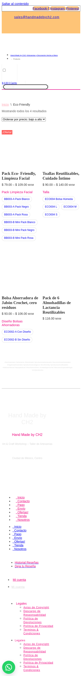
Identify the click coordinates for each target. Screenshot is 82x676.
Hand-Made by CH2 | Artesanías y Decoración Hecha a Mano (34, 55)
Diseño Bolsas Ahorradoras (12, 323)
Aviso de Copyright (36, 607)
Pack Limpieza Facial (17, 192)
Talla (46, 192)
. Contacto (23, 501)
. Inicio (20, 497)
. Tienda (21, 516)
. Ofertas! (22, 512)
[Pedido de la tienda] (24, 119)
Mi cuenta (19, 579)
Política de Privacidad (38, 626)
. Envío (20, 508)
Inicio (5, 104)
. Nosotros (23, 519)
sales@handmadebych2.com (36, 17)
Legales (21, 603)
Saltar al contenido (15, 3)
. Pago (20, 505)
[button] (8, 667)
